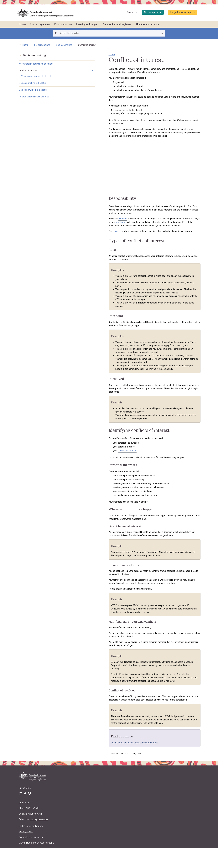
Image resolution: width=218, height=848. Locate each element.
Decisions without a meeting (33, 90)
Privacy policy (26, 791)
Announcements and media (77, 796)
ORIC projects (71, 799)
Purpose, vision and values (76, 783)
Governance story (140, 757)
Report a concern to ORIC (143, 761)
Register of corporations (176, 733)
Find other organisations (176, 743)
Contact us (132, 12)
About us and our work (147, 24)
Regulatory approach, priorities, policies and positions (78, 791)
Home (22, 24)
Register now (70, 756)
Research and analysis (175, 763)
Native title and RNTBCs (108, 747)
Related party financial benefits (34, 97)
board (85, 237)
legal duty (182, 224)
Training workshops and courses (146, 736)
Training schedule (139, 733)
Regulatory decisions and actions (79, 803)
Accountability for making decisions (36, 64)
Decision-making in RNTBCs (32, 83)
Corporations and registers (117, 24)
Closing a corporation (107, 764)
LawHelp (135, 754)
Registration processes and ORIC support (79, 744)
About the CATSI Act (73, 786)
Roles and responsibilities (109, 740)
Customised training (141, 743)
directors (92, 224)
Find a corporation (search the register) (178, 738)
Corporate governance (108, 761)
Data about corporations (176, 750)
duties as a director (97, 427)
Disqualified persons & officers (178, 753)
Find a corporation (152, 12)
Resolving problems (107, 757)
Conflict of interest (28, 71)
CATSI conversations (141, 747)
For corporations (63, 24)
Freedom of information (75, 810)
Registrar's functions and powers (79, 779)
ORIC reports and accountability (78, 806)
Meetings (102, 743)
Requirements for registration (77, 739)
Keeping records (105, 754)
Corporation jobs (139, 750)
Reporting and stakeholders (110, 733)
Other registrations (73, 753)
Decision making (64, 45)
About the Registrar (73, 776)
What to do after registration (77, 749)
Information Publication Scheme (79, 813)
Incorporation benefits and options (76, 734)
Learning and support (87, 24)
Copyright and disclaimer (31, 796)
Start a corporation (40, 24)
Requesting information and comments (177, 758)
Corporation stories (174, 746)
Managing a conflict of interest (36, 76)
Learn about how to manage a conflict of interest (104, 695)
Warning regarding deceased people (27, 804)
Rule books (103, 736)
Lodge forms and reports (182, 12)
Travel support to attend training (146, 740)
